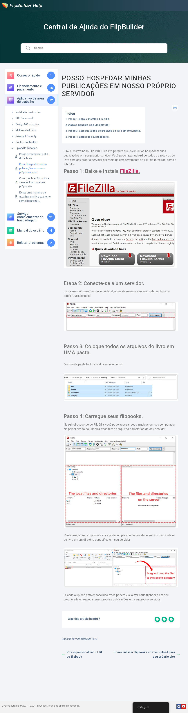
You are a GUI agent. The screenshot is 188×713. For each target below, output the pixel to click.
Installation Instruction (28, 112)
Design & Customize (27, 124)
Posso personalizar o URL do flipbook (34, 156)
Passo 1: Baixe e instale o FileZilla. (89, 119)
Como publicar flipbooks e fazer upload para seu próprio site (34, 182)
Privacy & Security (26, 136)
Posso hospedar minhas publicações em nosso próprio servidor (33, 168)
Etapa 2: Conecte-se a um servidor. (89, 124)
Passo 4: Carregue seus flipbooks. (88, 136)
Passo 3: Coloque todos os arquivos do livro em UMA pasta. (104, 130)
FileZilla (129, 171)
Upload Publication (26, 148)
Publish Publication (26, 142)
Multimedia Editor (26, 130)
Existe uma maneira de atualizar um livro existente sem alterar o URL (35, 196)
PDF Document (24, 118)
